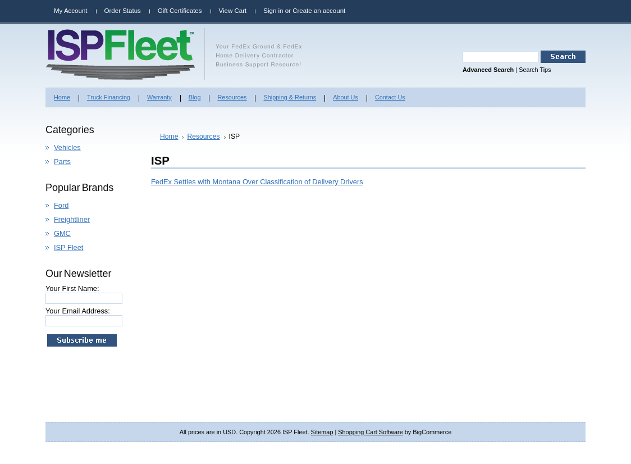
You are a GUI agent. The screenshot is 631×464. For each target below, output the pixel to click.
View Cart (233, 10)
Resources (203, 136)
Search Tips (535, 69)
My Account (71, 10)
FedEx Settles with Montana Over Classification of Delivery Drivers (257, 182)
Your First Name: (72, 288)
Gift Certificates (180, 10)
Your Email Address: (77, 311)
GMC (62, 233)
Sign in (273, 10)
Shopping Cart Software (370, 432)
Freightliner (72, 219)
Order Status (122, 10)
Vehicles (67, 147)
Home (169, 136)
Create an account (318, 10)
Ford (61, 205)
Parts (62, 161)
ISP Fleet (68, 247)
